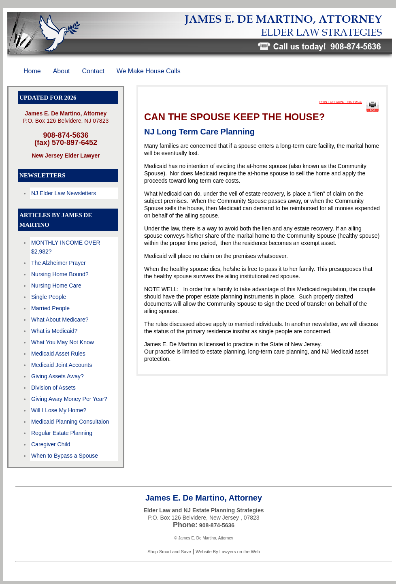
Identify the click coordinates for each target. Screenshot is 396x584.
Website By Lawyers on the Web (228, 551)
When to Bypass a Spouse (64, 455)
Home (32, 71)
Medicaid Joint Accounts (61, 365)
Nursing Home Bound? (60, 274)
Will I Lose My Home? (58, 410)
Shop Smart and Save (169, 551)
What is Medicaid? (54, 331)
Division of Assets (53, 387)
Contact (93, 71)
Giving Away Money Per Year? (69, 399)
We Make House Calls (149, 71)
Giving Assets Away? (57, 376)
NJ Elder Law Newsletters (63, 193)
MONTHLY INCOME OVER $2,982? (65, 247)
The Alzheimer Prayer (58, 263)
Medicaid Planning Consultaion (70, 421)
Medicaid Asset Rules (58, 353)
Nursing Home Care (56, 285)
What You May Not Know (62, 342)
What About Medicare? (60, 319)
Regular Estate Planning (61, 433)
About (61, 71)
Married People (50, 308)
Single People (48, 297)
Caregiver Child (50, 444)
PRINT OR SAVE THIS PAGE (340, 102)
